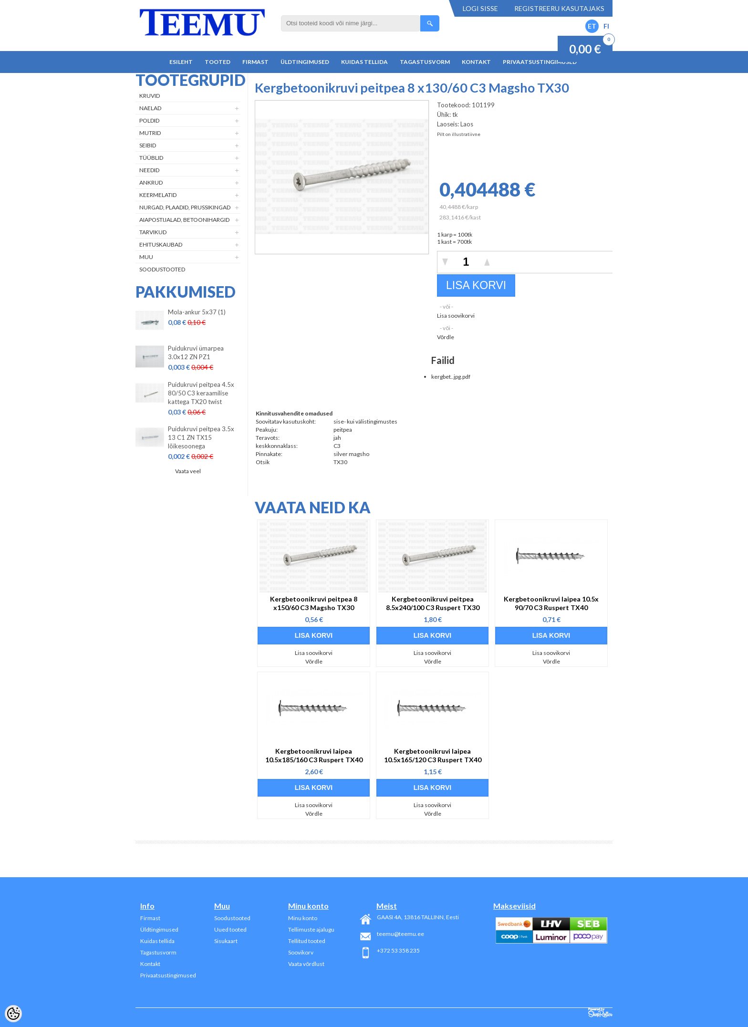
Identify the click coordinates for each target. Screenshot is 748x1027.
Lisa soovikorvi (456, 315)
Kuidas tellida (364, 61)
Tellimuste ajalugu (311, 929)
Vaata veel (188, 471)
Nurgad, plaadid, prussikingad (184, 207)
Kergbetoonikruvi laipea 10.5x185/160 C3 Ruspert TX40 (314, 755)
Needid (149, 170)
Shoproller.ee (600, 1012)
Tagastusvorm (425, 61)
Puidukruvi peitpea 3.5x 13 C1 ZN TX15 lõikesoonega (201, 437)
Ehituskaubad (160, 244)
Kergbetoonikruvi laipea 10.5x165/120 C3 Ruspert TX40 (432, 755)
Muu (146, 256)
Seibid (147, 145)
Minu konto (302, 918)
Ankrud (151, 182)
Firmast (255, 61)
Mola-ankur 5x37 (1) (197, 312)
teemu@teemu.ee (400, 933)
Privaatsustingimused (540, 61)
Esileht (181, 61)
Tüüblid (151, 157)
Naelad (150, 108)
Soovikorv (300, 952)
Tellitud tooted (306, 940)
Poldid (149, 120)
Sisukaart (226, 940)
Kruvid (149, 95)
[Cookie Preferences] (13, 1013)
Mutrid (150, 132)
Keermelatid (158, 194)
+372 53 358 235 (398, 950)
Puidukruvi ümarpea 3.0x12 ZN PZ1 (196, 352)
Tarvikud (152, 232)
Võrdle (445, 337)
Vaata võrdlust (306, 963)
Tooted (217, 61)
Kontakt (476, 61)
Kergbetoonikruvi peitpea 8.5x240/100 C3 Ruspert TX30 (432, 603)
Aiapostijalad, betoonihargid (184, 219)
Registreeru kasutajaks (559, 8)
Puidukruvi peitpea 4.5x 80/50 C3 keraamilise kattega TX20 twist (201, 393)
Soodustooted (162, 269)
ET (592, 26)
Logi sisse (480, 8)
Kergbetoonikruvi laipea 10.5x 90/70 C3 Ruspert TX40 (551, 603)
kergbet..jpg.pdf (450, 376)
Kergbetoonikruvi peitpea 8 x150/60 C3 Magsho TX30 (313, 603)
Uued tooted (230, 929)
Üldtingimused (304, 61)
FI (606, 26)
